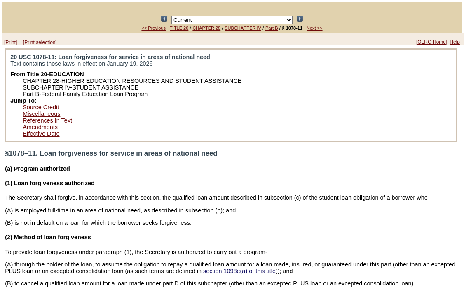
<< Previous (153, 28)
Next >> (315, 28)
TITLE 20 (179, 28)
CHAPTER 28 (206, 28)
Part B (271, 28)
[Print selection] (40, 42)
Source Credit (41, 107)
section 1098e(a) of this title (239, 271)
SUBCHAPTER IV (243, 28)
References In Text (47, 120)
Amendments (40, 127)
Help (455, 42)
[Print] (10, 42)
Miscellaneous (41, 114)
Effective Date (41, 133)
